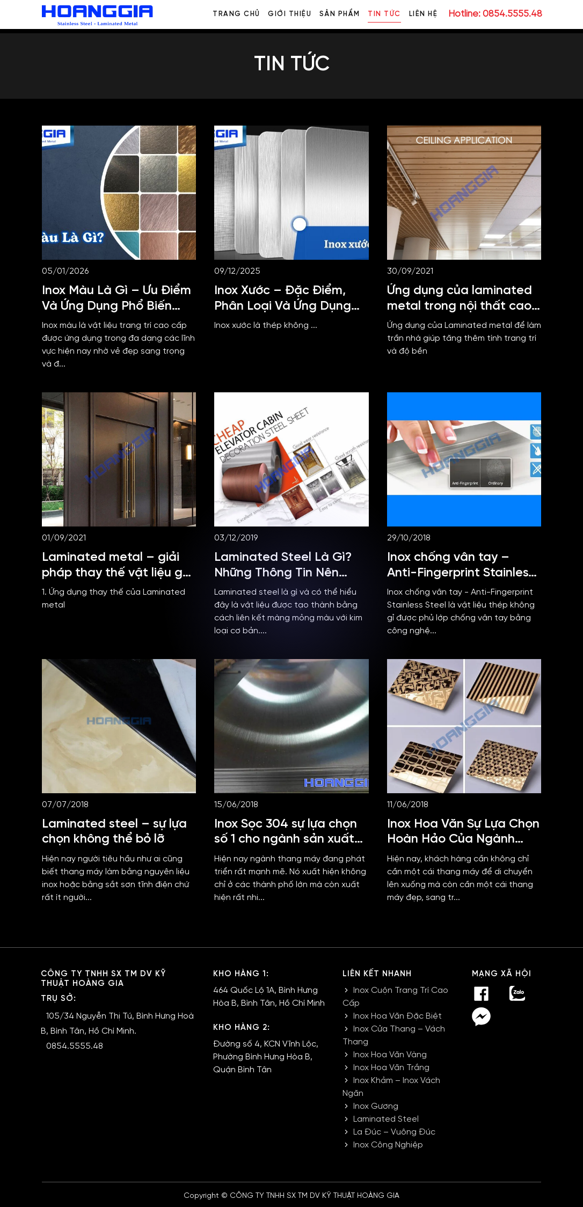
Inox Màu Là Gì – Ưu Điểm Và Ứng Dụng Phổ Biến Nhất (117, 306)
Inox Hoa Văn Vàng (390, 1054)
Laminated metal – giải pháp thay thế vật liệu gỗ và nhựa (116, 573)
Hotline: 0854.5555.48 (495, 14)
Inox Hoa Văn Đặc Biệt (397, 1016)
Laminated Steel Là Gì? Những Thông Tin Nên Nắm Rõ (283, 573)
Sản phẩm (339, 14)
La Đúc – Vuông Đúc (394, 1132)
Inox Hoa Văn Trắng (391, 1067)
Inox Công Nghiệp (388, 1145)
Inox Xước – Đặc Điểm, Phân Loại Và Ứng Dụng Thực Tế (282, 306)
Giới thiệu (289, 14)
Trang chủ (236, 14)
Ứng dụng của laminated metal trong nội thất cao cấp (459, 306)
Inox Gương (375, 1106)
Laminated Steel (386, 1119)
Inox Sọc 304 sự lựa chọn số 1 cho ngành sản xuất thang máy (286, 839)
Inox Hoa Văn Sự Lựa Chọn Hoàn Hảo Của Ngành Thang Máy (463, 839)
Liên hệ (423, 14)
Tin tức (384, 14)
